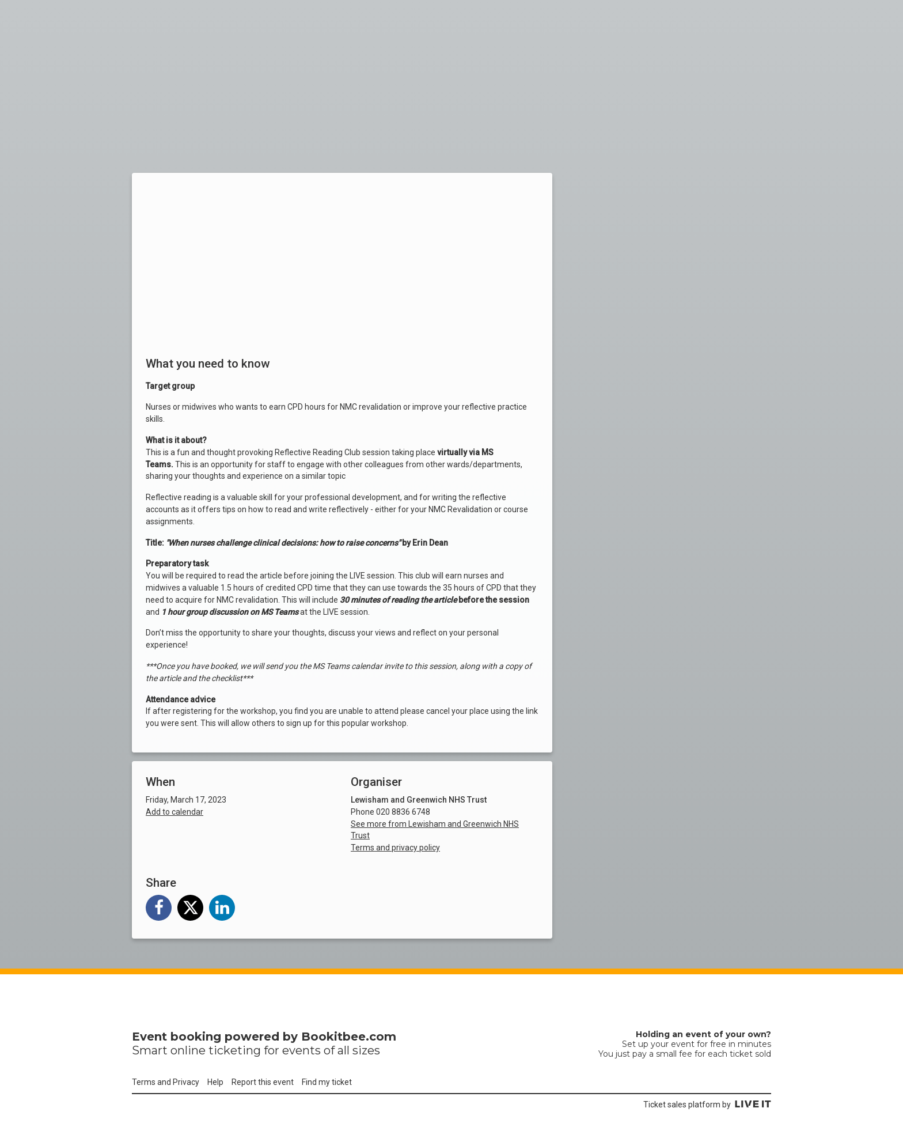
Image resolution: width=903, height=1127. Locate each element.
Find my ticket (327, 1082)
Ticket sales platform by (707, 1104)
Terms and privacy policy (395, 847)
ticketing (234, 1050)
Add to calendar (174, 811)
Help (215, 1082)
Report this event (263, 1082)
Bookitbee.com (348, 1036)
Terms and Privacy (165, 1082)
